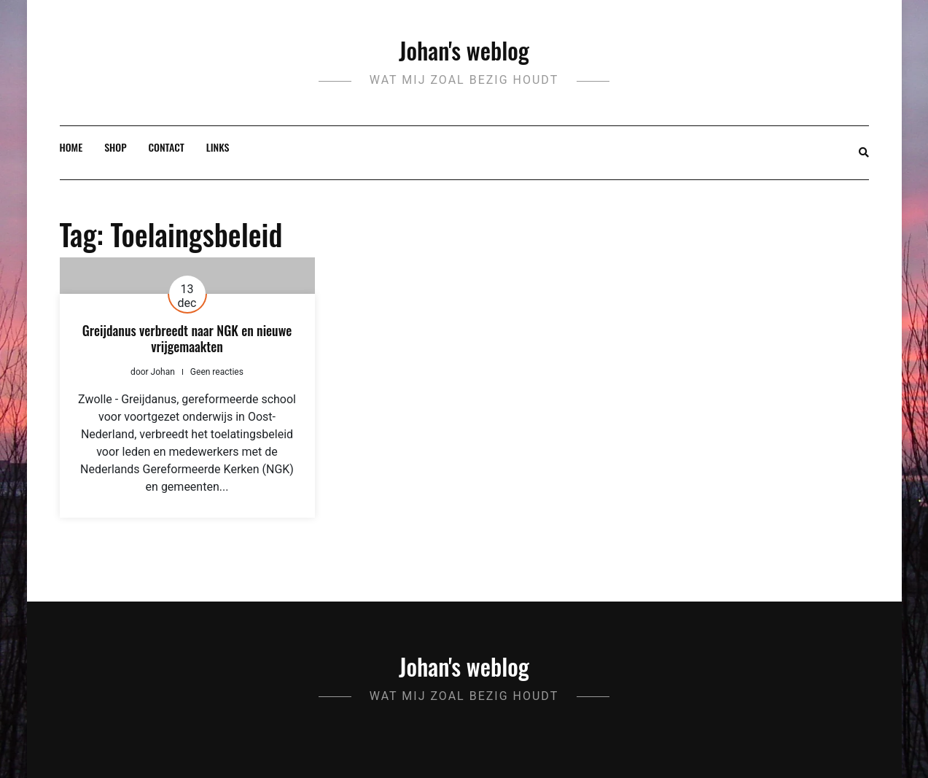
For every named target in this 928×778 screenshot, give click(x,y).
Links (218, 147)
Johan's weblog (464, 50)
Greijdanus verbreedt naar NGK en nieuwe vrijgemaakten (187, 338)
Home (71, 147)
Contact (166, 147)
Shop (115, 147)
